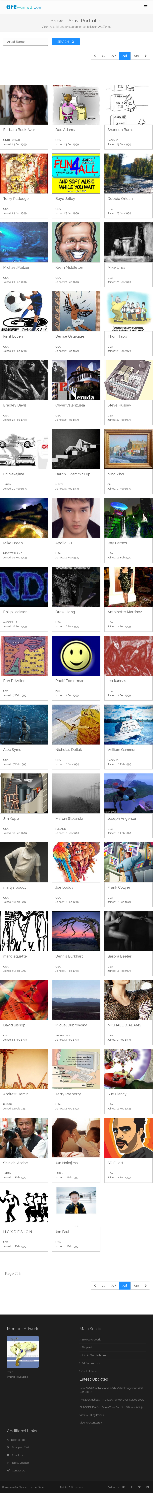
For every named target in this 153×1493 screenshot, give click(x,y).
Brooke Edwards (19, 1376)
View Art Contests (90, 1422)
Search (66, 41)
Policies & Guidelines (71, 1487)
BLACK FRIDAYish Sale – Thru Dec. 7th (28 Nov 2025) (111, 1407)
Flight (10, 1371)
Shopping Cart (18, 1447)
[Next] (146, 56)
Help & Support (18, 1462)
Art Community (90, 1363)
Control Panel (89, 1371)
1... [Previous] (103, 55)
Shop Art (86, 1347)
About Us (15, 1455)
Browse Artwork (91, 1339)
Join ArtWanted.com (93, 1355)
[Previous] (95, 56)
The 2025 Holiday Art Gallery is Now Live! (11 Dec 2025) (111, 1399)
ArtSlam (39, 1487)
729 (136, 55)
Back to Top (16, 1439)
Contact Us (16, 1470)
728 (125, 55)
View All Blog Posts (91, 1415)
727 (113, 55)
